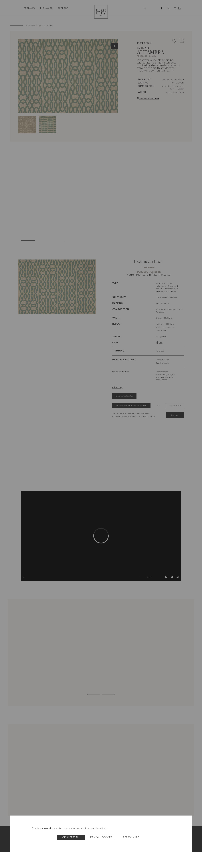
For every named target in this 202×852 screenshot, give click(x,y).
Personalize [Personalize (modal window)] (131, 837)
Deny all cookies (101, 837)
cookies (49, 828)
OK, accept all (71, 837)
